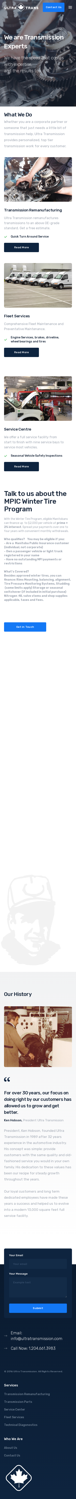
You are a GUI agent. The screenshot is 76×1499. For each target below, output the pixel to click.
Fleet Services (14, 1417)
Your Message (18, 1273)
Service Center (14, 1409)
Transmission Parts (18, 1402)
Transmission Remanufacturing (27, 1394)
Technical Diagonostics (20, 1425)
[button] (70, 7)
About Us (10, 1448)
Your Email (16, 1255)
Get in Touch (25, 626)
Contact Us (54, 7)
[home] (21, 7)
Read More (21, 247)
